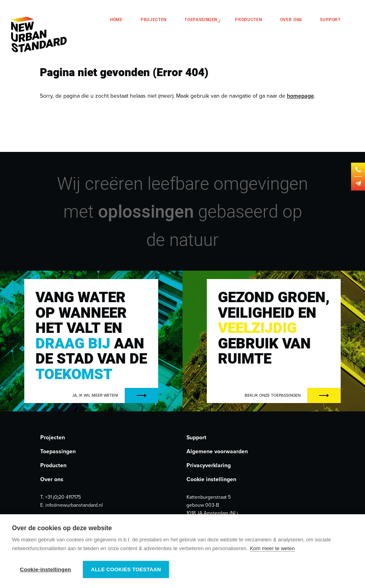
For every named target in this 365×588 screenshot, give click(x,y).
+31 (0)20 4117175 (63, 497)
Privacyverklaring (208, 465)
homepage (300, 96)
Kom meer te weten (272, 548)
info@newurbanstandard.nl (74, 505)
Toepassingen (200, 20)
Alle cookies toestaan (126, 569)
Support (330, 20)
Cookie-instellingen (45, 569)
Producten (248, 20)
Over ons (291, 20)
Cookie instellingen (211, 479)
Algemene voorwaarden (217, 451)
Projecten (154, 20)
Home (116, 20)
